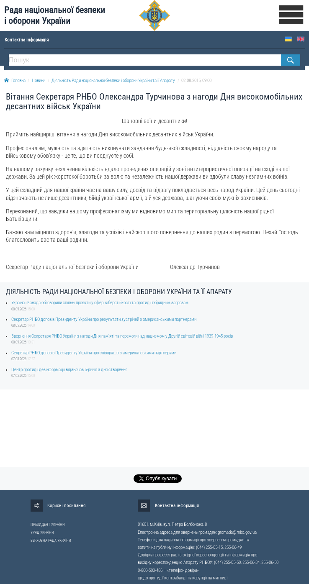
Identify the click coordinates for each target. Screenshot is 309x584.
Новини (38, 80)
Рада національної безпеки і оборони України (54, 15)
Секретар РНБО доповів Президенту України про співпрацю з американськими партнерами (93, 353)
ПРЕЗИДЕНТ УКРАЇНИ (48, 525)
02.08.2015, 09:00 (196, 80)
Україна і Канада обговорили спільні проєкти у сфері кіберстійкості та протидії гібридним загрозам (99, 302)
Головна (15, 80)
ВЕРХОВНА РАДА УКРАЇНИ (51, 540)
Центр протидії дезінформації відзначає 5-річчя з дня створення (69, 369)
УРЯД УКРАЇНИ (42, 532)
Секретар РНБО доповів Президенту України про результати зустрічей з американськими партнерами (103, 319)
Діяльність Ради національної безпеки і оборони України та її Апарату (113, 80)
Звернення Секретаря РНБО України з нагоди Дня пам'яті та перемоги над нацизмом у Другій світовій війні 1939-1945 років (122, 336)
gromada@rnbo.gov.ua (237, 532)
